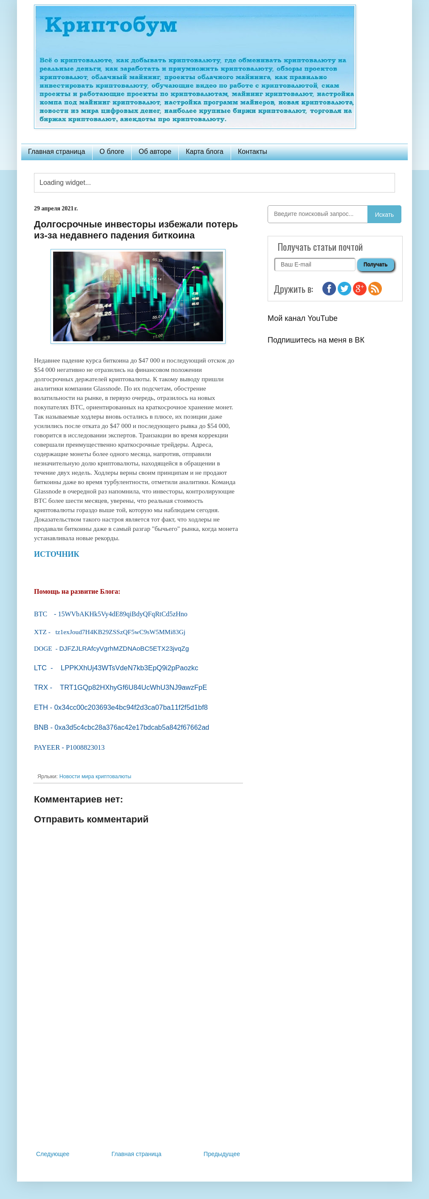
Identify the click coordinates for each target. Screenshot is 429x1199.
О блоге (111, 151)
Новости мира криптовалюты (95, 776)
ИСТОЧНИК (57, 554)
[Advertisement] (138, 1078)
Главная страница (56, 151)
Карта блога (204, 151)
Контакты (252, 151)
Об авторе (154, 151)
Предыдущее (221, 1154)
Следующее (52, 1154)
